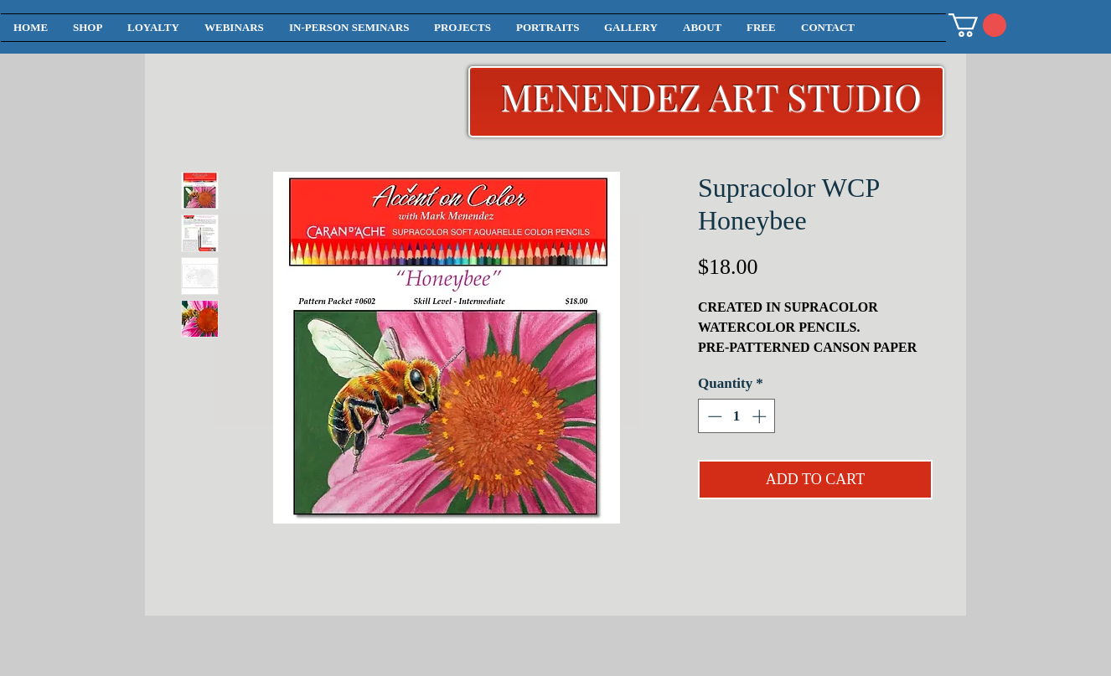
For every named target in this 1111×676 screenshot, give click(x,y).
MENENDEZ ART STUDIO (711, 96)
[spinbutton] (737, 416)
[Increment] (760, 416)
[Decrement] (713, 416)
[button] (977, 25)
